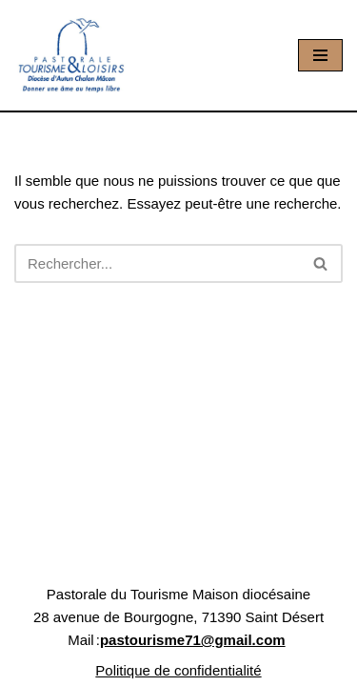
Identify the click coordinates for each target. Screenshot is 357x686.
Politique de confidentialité (178, 670)
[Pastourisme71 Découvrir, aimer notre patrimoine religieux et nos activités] (71, 55)
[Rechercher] (157, 263)
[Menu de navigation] (320, 55)
